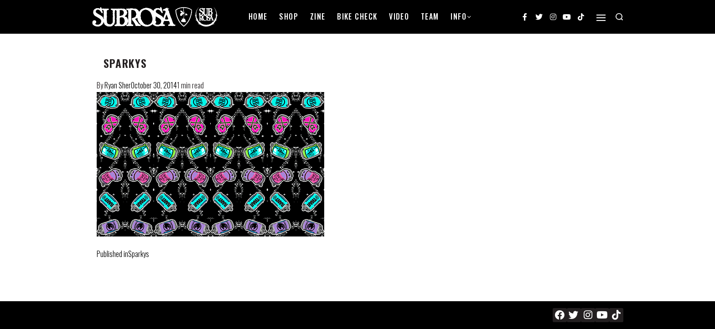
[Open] (601, 17)
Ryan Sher (117, 85)
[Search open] (619, 17)
